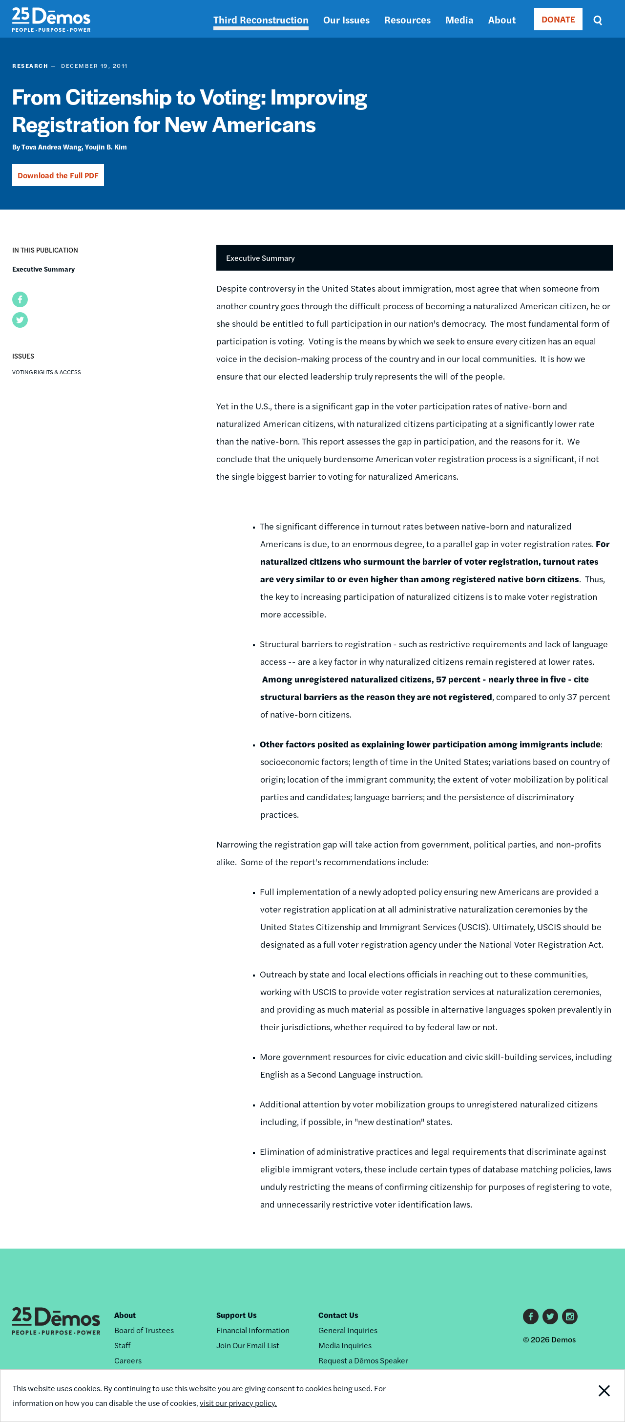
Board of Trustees (144, 1330)
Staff (122, 1345)
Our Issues (346, 19)
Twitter (550, 1316)
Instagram (570, 1316)
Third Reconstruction (261, 19)
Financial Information (253, 1330)
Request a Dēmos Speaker (363, 1360)
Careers (128, 1360)
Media (459, 19)
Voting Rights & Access (46, 371)
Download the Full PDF (58, 175)
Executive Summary (43, 269)
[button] (20, 299)
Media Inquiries (345, 1345)
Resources (407, 19)
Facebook (531, 1316)
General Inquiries (347, 1330)
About (502, 19)
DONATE (558, 19)
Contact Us (338, 1314)
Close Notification (593, 1396)
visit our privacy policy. (238, 1402)
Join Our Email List (247, 1345)
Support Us (236, 1314)
